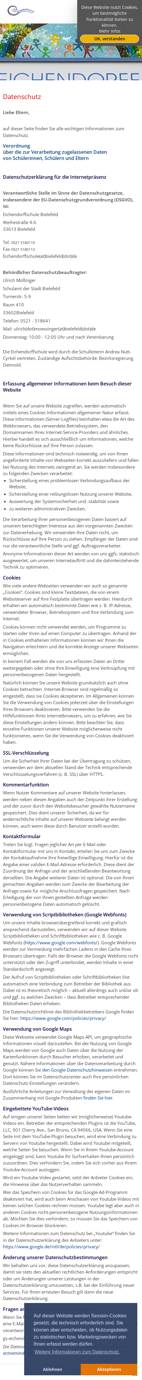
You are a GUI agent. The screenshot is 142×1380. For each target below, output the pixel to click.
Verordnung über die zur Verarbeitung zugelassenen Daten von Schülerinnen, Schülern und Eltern (55, 152)
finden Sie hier (97, 1098)
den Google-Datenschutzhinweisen (77, 1070)
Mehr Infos (109, 31)
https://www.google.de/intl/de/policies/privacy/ (51, 1246)
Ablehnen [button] (52, 1369)
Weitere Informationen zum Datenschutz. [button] (77, 1351)
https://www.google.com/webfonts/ (61, 942)
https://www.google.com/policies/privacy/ (63, 1018)
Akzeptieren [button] (109, 1369)
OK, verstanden (109, 38)
